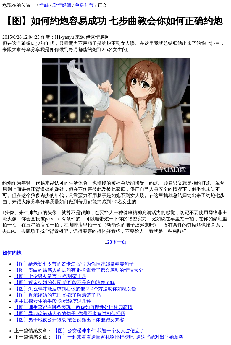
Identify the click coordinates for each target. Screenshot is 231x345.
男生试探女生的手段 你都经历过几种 (52, 301)
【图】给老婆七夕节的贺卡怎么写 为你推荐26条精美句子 (74, 263)
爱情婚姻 (61, 5)
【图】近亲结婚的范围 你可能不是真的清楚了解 (64, 282)
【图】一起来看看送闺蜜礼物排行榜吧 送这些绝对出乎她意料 (118, 336)
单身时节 (84, 5)
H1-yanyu (64, 37)
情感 (44, 5)
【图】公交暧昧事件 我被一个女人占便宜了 (98, 330)
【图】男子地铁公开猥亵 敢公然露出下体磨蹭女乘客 (69, 319)
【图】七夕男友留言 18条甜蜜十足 (50, 276)
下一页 (119, 242)
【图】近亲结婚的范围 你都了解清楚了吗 (57, 294)
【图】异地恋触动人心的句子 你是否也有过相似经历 (69, 313)
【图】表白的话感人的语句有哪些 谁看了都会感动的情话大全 (78, 270)
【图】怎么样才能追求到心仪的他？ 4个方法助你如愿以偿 (75, 288)
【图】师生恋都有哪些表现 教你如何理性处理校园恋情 (73, 307)
